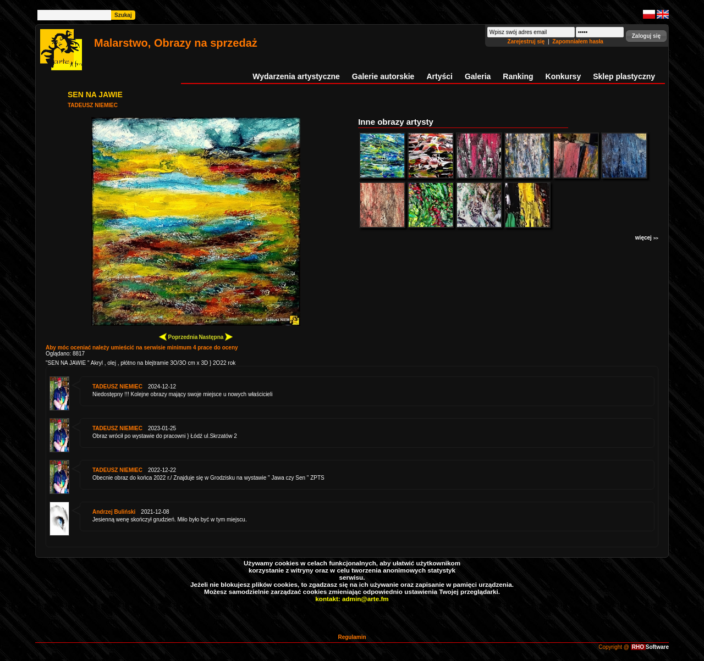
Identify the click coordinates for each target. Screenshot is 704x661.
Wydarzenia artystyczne (295, 76)
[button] (646, 36)
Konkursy (563, 76)
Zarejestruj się (527, 41)
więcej (646, 238)
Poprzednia (178, 336)
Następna (216, 336)
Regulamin (352, 637)
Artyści (439, 76)
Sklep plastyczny (624, 76)
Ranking (518, 76)
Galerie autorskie (383, 76)
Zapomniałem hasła (577, 41)
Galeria (478, 76)
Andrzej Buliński (113, 512)
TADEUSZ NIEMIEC (93, 105)
